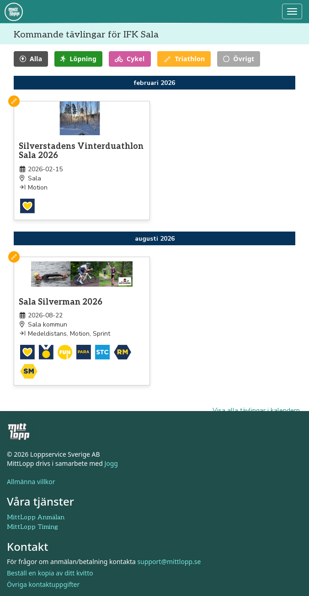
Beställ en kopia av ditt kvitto (50, 573)
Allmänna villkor (31, 481)
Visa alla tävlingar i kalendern (256, 410)
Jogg (111, 463)
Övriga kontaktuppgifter (43, 584)
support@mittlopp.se (169, 561)
